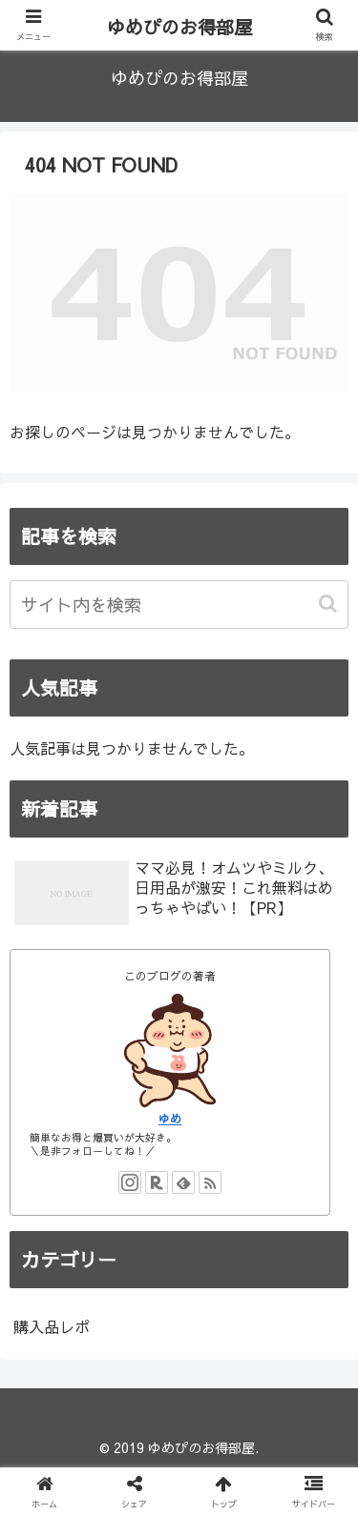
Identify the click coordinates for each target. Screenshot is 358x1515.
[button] (329, 603)
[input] (179, 604)
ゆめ (169, 1118)
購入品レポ (51, 1326)
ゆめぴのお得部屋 (179, 26)
